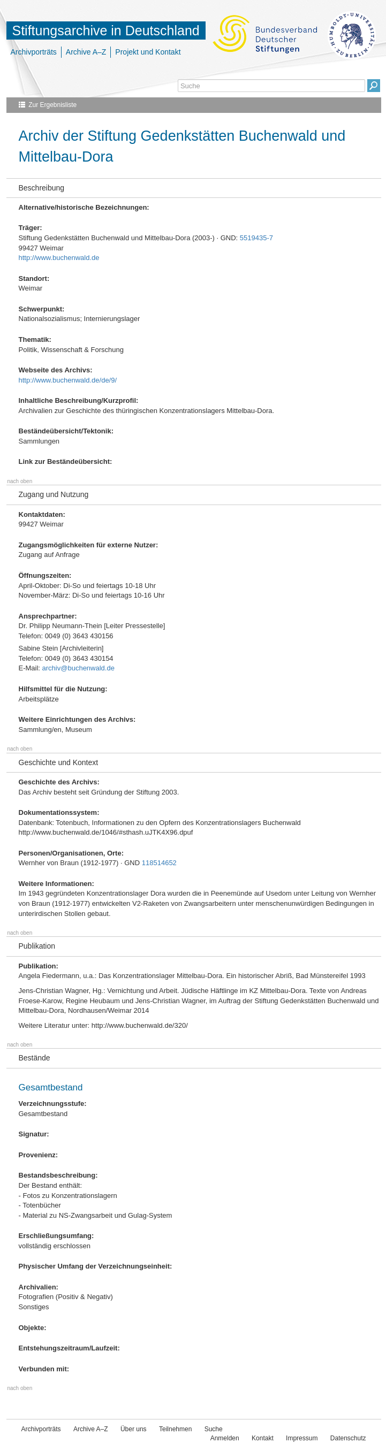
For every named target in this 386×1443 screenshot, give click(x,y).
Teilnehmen (175, 1429)
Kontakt (263, 1438)
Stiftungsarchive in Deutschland (106, 30)
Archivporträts (34, 52)
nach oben (20, 481)
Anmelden (224, 1438)
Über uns (133, 1429)
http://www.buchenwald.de (59, 258)
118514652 (159, 863)
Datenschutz (348, 1438)
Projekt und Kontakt (147, 52)
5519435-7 (256, 238)
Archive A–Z (86, 52)
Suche (214, 1429)
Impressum (301, 1438)
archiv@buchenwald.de (78, 668)
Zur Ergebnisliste (52, 105)
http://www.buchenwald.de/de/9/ (68, 380)
